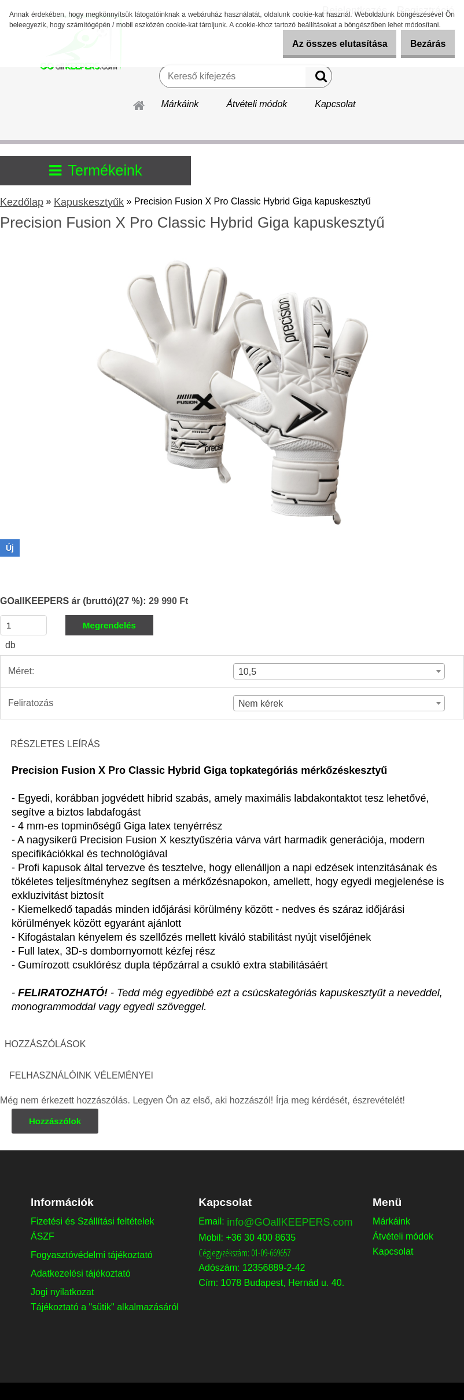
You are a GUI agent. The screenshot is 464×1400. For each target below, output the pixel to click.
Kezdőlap (21, 202)
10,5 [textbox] (247, 672)
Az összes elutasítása (323, 44)
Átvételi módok (256, 104)
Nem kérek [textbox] (260, 703)
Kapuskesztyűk (89, 202)
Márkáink (179, 104)
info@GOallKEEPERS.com (289, 1222)
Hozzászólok (56, 1121)
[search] (318, 78)
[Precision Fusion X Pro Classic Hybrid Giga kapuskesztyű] (232, 254)
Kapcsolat (335, 104)
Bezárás (422, 44)
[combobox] (339, 671)
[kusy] (23, 625)
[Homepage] (139, 103)
